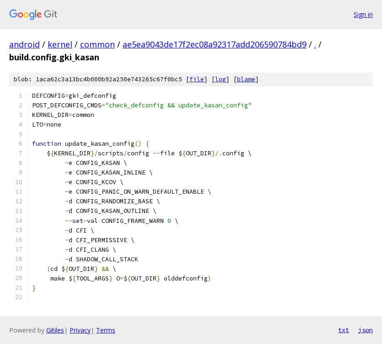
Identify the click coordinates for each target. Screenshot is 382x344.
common (97, 44)
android (24, 44)
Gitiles (55, 330)
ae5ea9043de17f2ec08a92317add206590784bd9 (215, 44)
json (365, 330)
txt (343, 330)
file (196, 79)
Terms (105, 330)
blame (246, 79)
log (220, 79)
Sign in (363, 14)
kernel (60, 44)
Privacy (80, 330)
